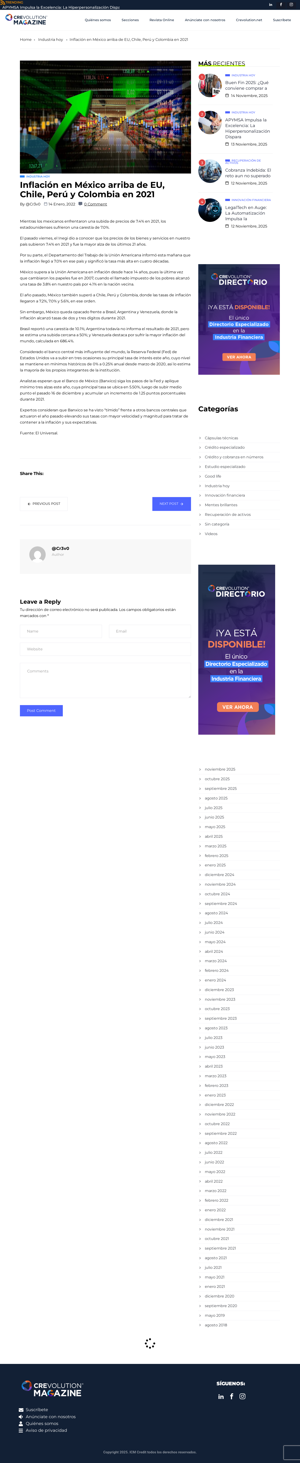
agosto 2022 (216, 1143)
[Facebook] (281, 5)
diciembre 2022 (219, 1104)
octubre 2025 (217, 779)
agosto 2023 (216, 1028)
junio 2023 (214, 1047)
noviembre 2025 (220, 769)
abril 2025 (214, 836)
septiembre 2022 (221, 1133)
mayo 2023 (215, 1056)
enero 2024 (215, 980)
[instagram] (291, 5)
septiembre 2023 (221, 1018)
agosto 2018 (216, 1325)
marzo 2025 (215, 846)
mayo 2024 (215, 942)
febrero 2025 (216, 855)
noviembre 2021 (220, 1229)
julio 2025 (213, 808)
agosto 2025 (216, 798)
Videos (211, 534)
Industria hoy (50, 39)
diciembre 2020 (219, 1296)
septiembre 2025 (221, 788)
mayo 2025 (215, 827)
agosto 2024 (216, 913)
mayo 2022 (215, 1172)
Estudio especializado (225, 466)
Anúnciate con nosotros (205, 20)
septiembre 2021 (220, 1248)
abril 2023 (214, 1066)
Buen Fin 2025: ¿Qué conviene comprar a (247, 85)
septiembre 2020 (221, 1306)
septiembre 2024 (221, 903)
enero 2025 (215, 865)
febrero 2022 (216, 1200)
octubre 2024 (217, 894)
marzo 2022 (215, 1191)
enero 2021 (215, 1286)
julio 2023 (213, 1037)
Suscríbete (282, 20)
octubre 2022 (217, 1124)
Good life (213, 476)
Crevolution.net (249, 20)
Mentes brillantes (221, 505)
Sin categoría (217, 524)
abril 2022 (214, 1181)
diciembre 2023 (219, 990)
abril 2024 (214, 951)
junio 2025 (214, 817)
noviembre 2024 (220, 884)
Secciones (130, 20)
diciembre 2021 (219, 1219)
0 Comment (95, 204)
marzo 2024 (216, 961)
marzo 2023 (215, 1076)
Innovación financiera (225, 495)
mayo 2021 (215, 1277)
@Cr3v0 (33, 204)
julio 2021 (213, 1267)
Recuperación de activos (228, 514)
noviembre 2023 (220, 999)
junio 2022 (214, 1162)
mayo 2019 (215, 1315)
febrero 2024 (217, 970)
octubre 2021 (217, 1238)
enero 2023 (215, 1095)
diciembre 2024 (219, 874)
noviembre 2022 (220, 1114)
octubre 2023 (217, 1009)
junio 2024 (215, 932)
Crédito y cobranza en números (234, 457)
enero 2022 (215, 1210)
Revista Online (162, 20)
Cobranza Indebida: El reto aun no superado (248, 173)
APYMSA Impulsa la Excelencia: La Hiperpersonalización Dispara (247, 128)
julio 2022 (213, 1152)
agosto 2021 (216, 1258)
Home (26, 39)
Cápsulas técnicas (221, 438)
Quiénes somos (98, 20)
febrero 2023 (216, 1085)
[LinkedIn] (270, 5)
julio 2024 (214, 922)
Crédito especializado (225, 447)
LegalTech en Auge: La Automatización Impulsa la (246, 213)
